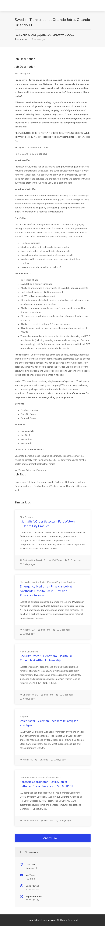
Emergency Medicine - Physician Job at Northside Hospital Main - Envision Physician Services (46, 591)
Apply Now (52, 838)
